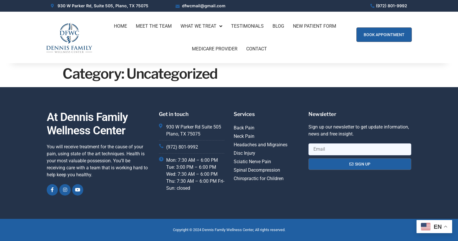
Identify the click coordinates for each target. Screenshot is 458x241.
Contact (256, 49)
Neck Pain (244, 136)
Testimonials (247, 26)
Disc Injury (244, 153)
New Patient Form (314, 26)
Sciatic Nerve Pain (252, 161)
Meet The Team (154, 26)
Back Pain (244, 128)
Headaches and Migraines (260, 144)
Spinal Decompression (257, 170)
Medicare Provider (214, 49)
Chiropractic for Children (259, 178)
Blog (278, 26)
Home (120, 26)
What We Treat (201, 26)
